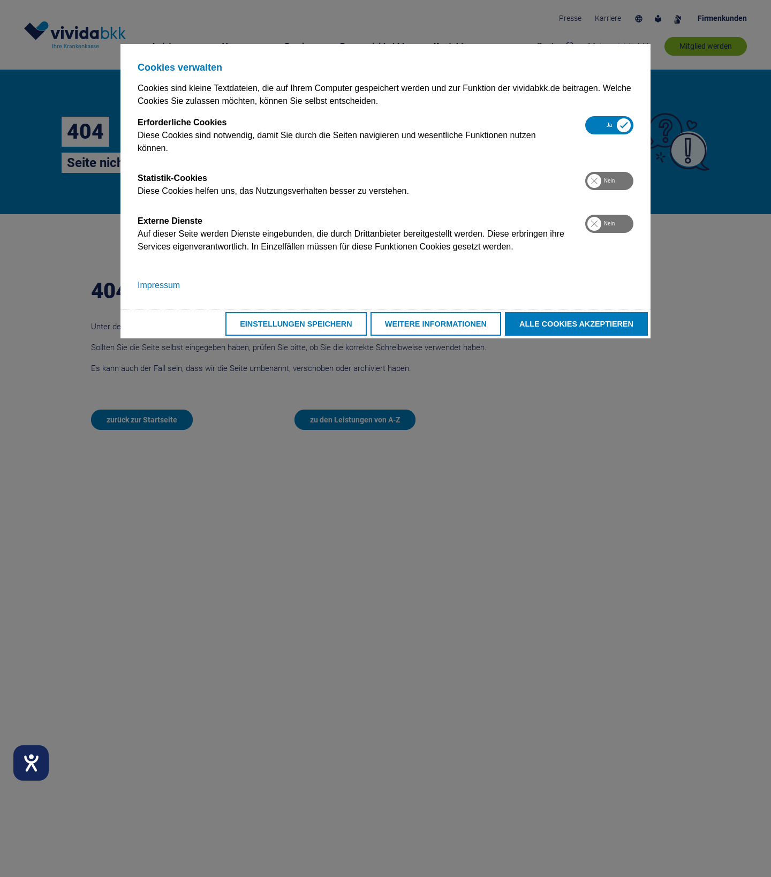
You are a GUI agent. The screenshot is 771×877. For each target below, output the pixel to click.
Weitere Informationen (436, 324)
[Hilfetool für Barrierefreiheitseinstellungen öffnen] (31, 763)
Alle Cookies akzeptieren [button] (576, 324)
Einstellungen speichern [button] (296, 324)
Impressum (159, 285)
